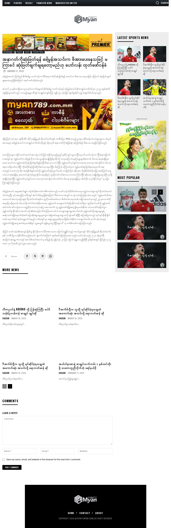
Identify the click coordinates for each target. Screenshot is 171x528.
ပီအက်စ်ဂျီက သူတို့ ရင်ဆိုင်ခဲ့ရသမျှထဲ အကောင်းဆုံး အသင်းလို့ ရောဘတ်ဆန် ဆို (81, 311)
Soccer (27, 52)
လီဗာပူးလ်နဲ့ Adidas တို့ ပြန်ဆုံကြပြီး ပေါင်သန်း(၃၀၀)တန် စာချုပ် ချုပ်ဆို (26, 311)
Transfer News (38, 52)
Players (19, 52)
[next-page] (10, 386)
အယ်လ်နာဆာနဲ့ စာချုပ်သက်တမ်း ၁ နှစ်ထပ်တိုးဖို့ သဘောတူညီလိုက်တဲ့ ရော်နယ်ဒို (85, 366)
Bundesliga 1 (8, 52)
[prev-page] (4, 386)
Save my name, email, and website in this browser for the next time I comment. (43, 459)
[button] (162, 2)
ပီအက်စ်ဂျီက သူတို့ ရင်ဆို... (142, 227)
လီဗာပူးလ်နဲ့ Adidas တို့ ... (142, 199)
